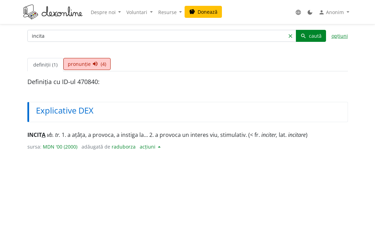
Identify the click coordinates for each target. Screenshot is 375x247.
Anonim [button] (331, 12)
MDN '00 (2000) (60, 146)
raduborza (124, 146)
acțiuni (148, 146)
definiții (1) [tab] (45, 64)
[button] (298, 12)
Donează (203, 12)
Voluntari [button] (137, 12)
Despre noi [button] (104, 12)
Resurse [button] (168, 12)
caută (311, 36)
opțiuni (340, 36)
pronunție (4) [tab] (87, 64)
